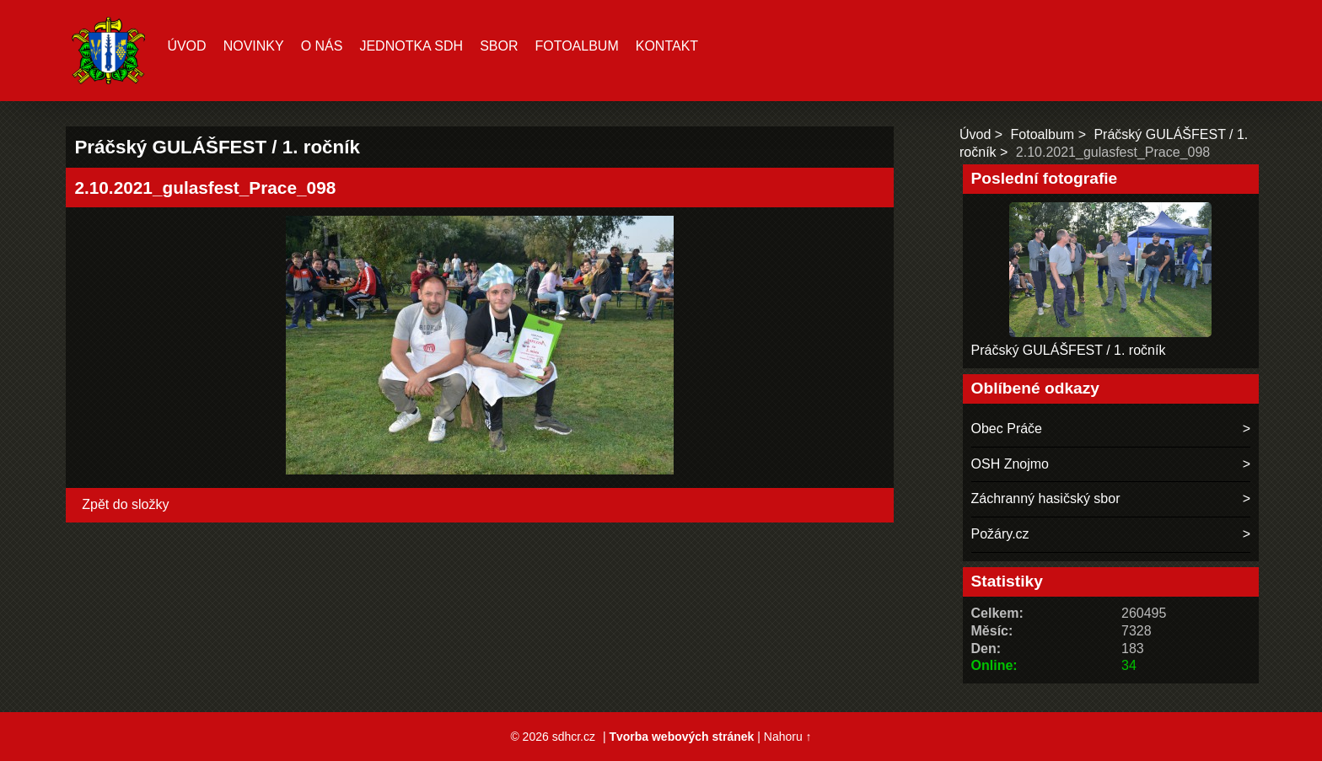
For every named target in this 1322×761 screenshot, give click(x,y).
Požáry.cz (1000, 534)
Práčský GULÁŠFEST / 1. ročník (1068, 350)
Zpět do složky (125, 504)
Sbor (499, 46)
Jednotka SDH (411, 46)
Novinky (253, 46)
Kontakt (667, 46)
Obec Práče (1006, 428)
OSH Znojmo (1010, 464)
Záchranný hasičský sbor (1045, 498)
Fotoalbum (576, 46)
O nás (322, 46)
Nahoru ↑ (788, 736)
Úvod (186, 46)
